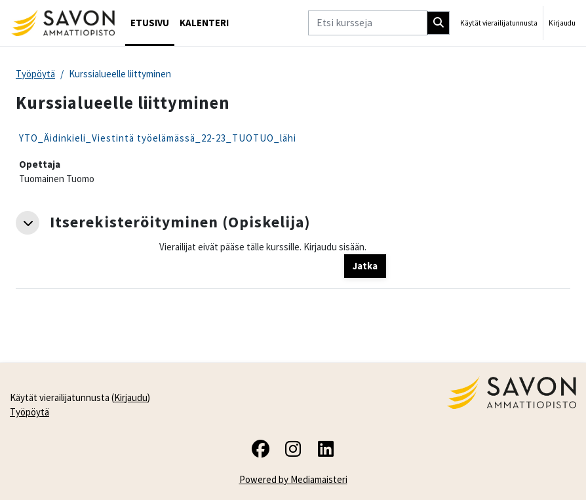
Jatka (365, 266)
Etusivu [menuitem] (149, 22)
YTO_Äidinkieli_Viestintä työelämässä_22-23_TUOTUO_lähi (157, 138)
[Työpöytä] (62, 23)
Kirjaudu (562, 23)
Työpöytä (35, 73)
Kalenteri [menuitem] (204, 22)
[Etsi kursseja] (367, 22)
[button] (27, 223)
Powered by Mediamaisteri (293, 479)
